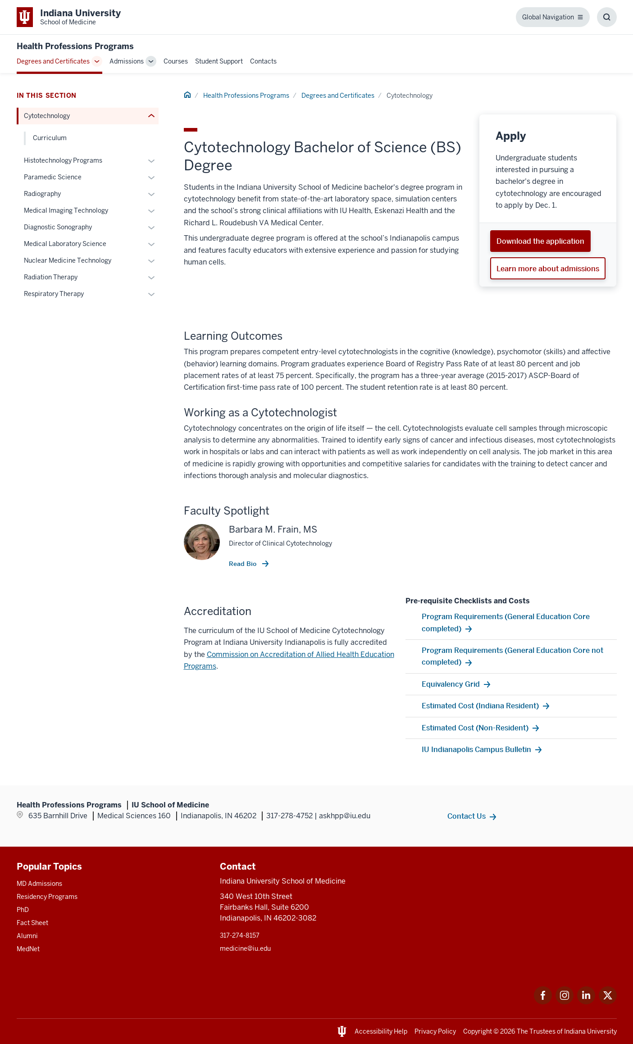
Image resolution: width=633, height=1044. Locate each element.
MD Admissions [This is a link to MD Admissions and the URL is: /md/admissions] (39, 884)
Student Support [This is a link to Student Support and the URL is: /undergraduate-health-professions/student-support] (219, 61)
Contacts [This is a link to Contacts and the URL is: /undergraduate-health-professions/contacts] (263, 61)
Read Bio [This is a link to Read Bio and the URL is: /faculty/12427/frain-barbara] (243, 564)
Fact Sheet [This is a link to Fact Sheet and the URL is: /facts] (32, 923)
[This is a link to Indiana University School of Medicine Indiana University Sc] (69, 17)
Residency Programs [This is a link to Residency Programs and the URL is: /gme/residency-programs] (47, 897)
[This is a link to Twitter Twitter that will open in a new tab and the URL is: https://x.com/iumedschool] (608, 1002)
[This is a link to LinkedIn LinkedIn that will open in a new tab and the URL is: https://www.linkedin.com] (586, 1002)
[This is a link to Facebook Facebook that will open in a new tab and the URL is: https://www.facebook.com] (543, 1002)
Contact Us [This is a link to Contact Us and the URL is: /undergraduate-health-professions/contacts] (466, 816)
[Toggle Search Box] (607, 17)
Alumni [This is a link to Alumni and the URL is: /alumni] (27, 936)
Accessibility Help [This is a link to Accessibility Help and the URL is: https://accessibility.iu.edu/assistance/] (381, 1031)
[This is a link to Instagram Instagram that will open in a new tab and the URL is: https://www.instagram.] (565, 1002)
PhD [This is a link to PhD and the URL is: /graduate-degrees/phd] (23, 910)
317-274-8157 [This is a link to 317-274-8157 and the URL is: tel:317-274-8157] (240, 935)
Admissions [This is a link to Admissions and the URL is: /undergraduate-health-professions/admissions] (126, 61)
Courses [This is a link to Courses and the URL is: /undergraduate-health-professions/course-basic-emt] (176, 61)
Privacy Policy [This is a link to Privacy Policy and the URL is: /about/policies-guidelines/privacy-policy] (435, 1031)
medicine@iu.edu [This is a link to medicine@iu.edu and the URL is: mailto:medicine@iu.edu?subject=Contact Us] (245, 948)
